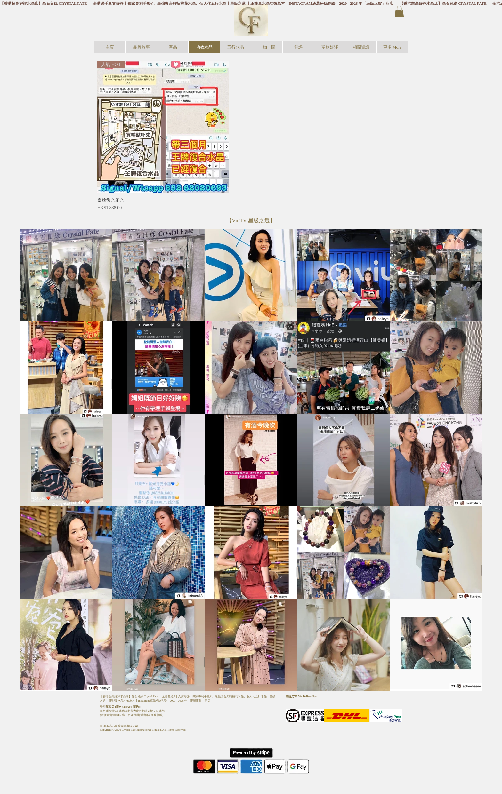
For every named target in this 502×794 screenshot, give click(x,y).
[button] (399, 11)
